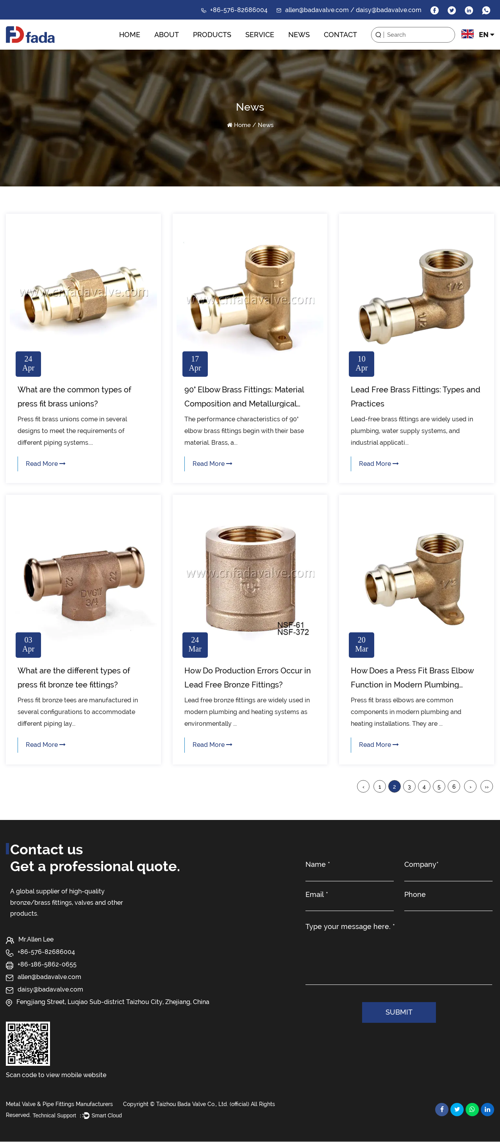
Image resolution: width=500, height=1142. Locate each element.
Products (212, 34)
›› (487, 787)
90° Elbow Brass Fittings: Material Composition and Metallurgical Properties (244, 403)
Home (129, 34)
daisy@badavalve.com (50, 989)
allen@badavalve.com (49, 977)
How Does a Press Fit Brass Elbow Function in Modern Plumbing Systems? (412, 684)
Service (259, 34)
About (166, 34)
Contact (340, 34)
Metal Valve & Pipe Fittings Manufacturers (59, 1104)
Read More (46, 463)
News (299, 34)
